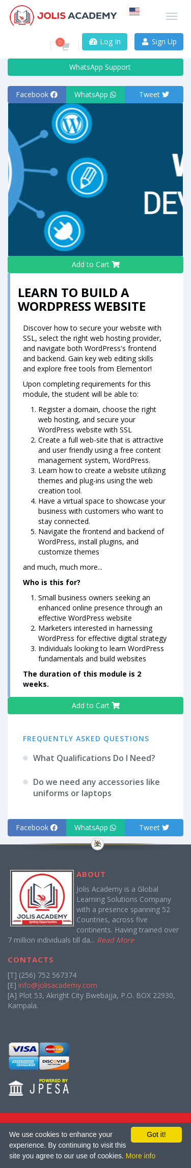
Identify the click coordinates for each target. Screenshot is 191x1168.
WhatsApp (95, 94)
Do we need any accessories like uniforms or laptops (96, 787)
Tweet (154, 94)
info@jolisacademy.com (57, 985)
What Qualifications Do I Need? (94, 758)
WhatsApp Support (95, 67)
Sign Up (159, 41)
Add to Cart (96, 264)
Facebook (37, 94)
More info (140, 1156)
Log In (105, 41)
